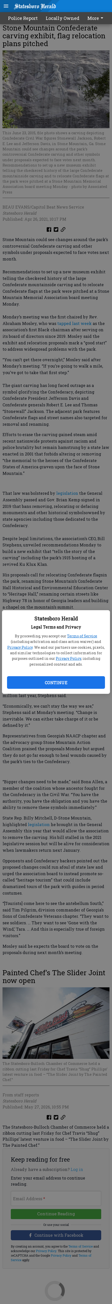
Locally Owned (62, 18)
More (96, 18)
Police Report (23, 18)
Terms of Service (82, 636)
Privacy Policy (20, 647)
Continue (56, 682)
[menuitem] (96, 18)
